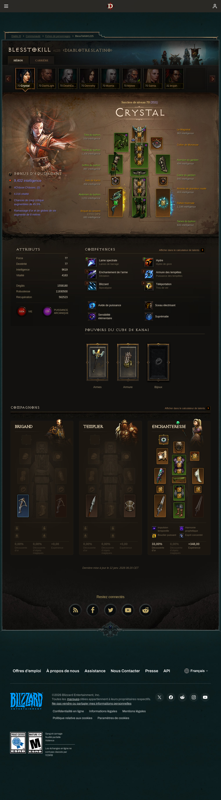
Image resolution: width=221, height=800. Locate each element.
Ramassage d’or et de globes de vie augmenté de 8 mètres (33, 212)
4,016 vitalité (19, 194)
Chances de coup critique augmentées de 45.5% (27, 202)
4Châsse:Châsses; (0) (25, 188)
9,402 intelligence (26, 180)
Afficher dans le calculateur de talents (182, 250)
